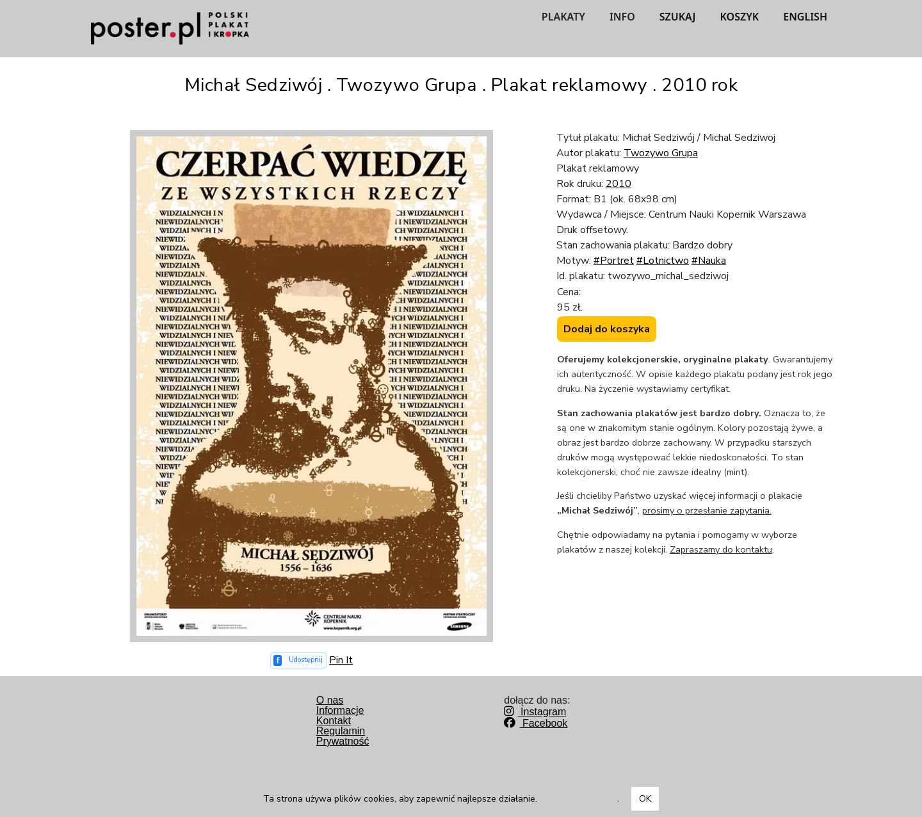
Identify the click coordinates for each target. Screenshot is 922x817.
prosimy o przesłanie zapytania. (707, 510)
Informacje (340, 710)
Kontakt (333, 720)
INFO (622, 17)
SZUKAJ (677, 17)
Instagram (535, 711)
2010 (618, 184)
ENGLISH (805, 17)
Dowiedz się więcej (578, 799)
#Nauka (708, 261)
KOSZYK (739, 17)
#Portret (614, 261)
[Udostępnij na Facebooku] (298, 660)
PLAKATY (563, 17)
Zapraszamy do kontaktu (721, 549)
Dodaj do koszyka (606, 329)
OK (645, 799)
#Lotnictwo (662, 261)
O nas (330, 700)
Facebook (535, 723)
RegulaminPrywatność (342, 736)
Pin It (341, 660)
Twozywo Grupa (661, 153)
